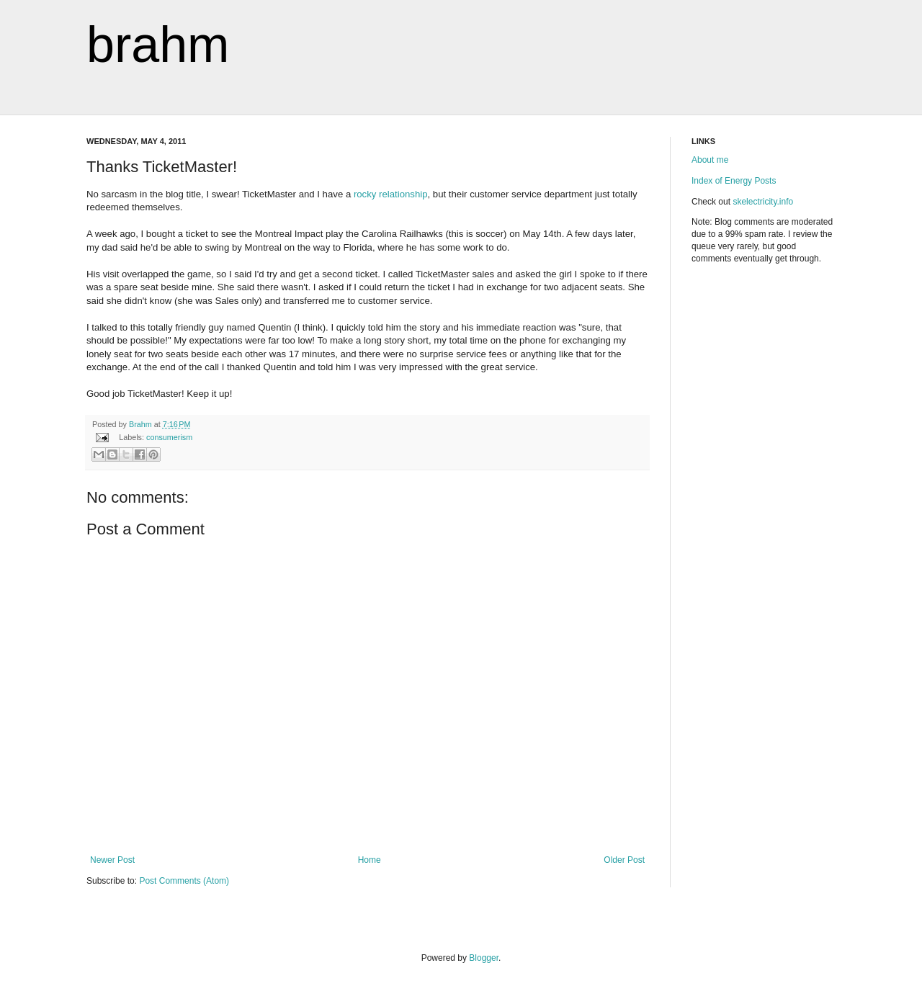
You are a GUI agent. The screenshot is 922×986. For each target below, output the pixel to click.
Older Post (624, 860)
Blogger (483, 958)
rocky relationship (391, 194)
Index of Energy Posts (734, 181)
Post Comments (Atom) (184, 881)
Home (369, 860)
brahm (157, 45)
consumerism (169, 437)
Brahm (141, 424)
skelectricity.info (763, 202)
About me (710, 160)
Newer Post (112, 860)
